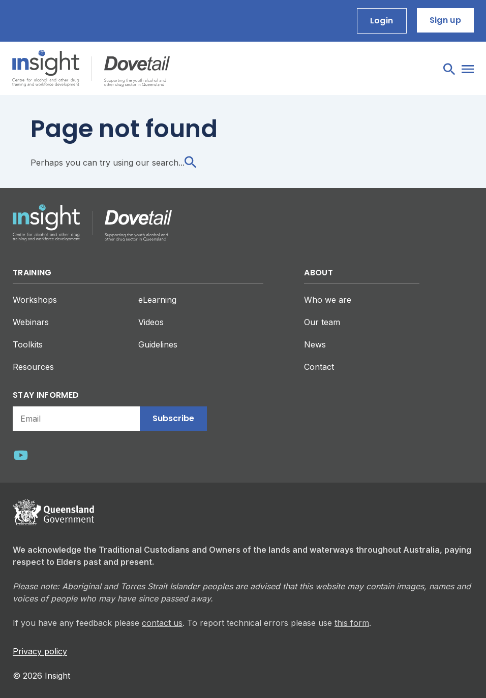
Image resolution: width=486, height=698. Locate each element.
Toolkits (28, 344)
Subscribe (173, 418)
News (315, 344)
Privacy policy (40, 651)
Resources (33, 367)
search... (174, 162)
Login (381, 20)
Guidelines (157, 344)
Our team (322, 322)
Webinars (31, 322)
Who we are (327, 300)
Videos (151, 322)
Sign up (445, 20)
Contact (319, 367)
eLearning (157, 300)
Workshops (35, 300)
